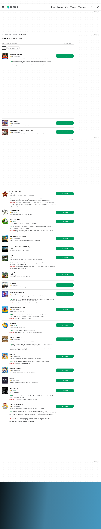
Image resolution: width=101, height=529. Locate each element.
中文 (18, 485)
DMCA (53, 461)
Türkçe (9, 485)
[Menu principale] (3, 7)
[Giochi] (9, 34)
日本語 (40, 483)
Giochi (60, 7)
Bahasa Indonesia (28, 483)
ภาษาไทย (4, 485)
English (12, 483)
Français (21, 483)
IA (66, 7)
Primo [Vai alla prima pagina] (63, 427)
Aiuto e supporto (6, 465)
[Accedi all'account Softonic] (98, 7)
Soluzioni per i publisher (33, 461)
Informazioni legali (56, 463)
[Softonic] (12, 7)
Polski (54, 483)
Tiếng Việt (14, 485)
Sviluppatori (82, 7)
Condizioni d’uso (55, 465)
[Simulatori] (15, 34)
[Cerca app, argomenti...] (91, 7)
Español (16, 483)
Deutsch (7, 483)
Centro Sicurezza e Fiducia (9, 463)
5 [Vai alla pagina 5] (22, 427)
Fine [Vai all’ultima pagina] (71, 427)
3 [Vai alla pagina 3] (13, 427)
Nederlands (49, 483)
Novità (73, 7)
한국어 (43, 483)
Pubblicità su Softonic (32, 469)
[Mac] (6, 34)
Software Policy (31, 467)
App (52, 7)
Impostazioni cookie (56, 472)
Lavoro (3, 468)
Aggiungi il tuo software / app (8, 473)
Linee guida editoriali (7, 470)
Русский (64, 483)
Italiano (36, 483)
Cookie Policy (54, 470)
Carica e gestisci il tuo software (32, 464)
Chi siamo (4, 461)
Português (59, 483)
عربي (3, 483)
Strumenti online (6, 476)
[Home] (2, 34)
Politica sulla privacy (56, 468)
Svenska (69, 483)
